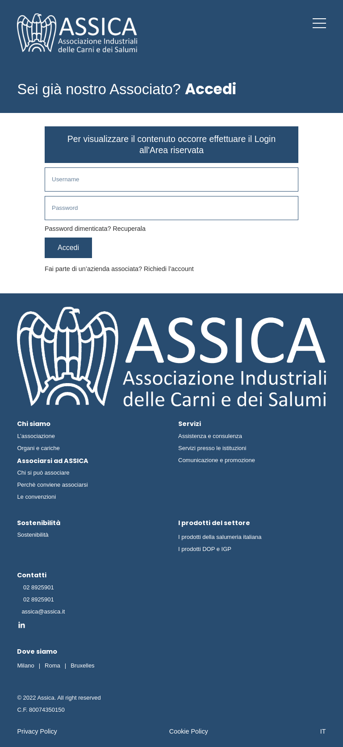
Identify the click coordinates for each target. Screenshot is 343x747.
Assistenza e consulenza (210, 436)
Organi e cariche (38, 448)
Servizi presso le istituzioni (212, 448)
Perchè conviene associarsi (52, 484)
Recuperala (129, 228)
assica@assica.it (43, 611)
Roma (52, 665)
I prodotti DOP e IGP (204, 549)
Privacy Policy (37, 731)
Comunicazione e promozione (216, 460)
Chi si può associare (43, 472)
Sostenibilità (32, 534)
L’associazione (36, 436)
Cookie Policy (188, 731)
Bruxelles (82, 665)
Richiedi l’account (169, 268)
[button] (319, 23)
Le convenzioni (36, 496)
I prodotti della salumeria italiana (219, 537)
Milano (25, 665)
